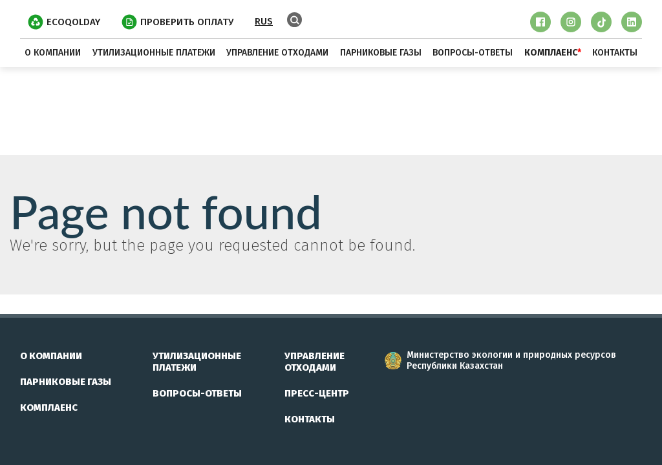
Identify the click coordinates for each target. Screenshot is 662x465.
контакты (614, 52)
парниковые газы (381, 52)
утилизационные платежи (153, 52)
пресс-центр (316, 393)
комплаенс (49, 407)
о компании (53, 52)
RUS (264, 21)
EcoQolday (64, 22)
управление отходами (277, 52)
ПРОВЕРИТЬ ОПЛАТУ (177, 22)
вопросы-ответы (472, 52)
